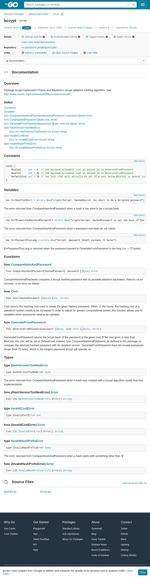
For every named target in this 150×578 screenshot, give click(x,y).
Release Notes (99, 544)
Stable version (124, 36)
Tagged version (97, 36)
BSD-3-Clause (84, 27)
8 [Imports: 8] (104, 27)
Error (54, 392)
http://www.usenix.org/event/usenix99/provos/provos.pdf (37, 94)
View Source (139, 161)
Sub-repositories (70, 534)
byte (85, 271)
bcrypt (56, 14)
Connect (126, 522)
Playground (39, 528)
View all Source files (133, 483)
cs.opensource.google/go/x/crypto (38, 47)
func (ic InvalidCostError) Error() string (31, 139)
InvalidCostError (22, 408)
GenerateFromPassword (28, 322)
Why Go (9, 522)
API (35, 544)
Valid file (33, 36)
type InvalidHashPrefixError (20, 143)
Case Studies (11, 534)
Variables (9, 111)
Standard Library (71, 528)
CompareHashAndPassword (31, 264)
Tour (35, 534)
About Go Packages (72, 539)
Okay (143, 572)
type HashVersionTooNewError (22, 127)
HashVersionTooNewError (29, 365)
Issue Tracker (99, 539)
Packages (69, 522)
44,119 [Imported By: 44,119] (126, 27)
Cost (14, 291)
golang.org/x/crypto (38, 14)
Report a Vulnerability (34, 52)
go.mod (34, 36)
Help (35, 550)
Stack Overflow (41, 539)
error (94, 271)
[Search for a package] (77, 5)
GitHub (124, 534)
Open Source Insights (65, 52)
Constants (10, 107)
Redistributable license (65, 36)
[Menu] (75, 60)
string (67, 399)
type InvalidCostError (16, 135)
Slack (123, 539)
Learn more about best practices (38, 42)
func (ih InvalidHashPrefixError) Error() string (35, 147)
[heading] (14, 4)
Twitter (124, 528)
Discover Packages (14, 14)
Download (97, 528)
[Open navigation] (142, 4)
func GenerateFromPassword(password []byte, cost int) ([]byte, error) (44, 123)
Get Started (40, 522)
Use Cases (9, 528)
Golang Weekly (129, 555)
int (30, 169)
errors (41, 200)
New (48, 200)
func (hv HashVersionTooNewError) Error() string (38, 131)
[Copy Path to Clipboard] (62, 13)
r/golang (125, 544)
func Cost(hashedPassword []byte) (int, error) (30, 119)
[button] (22, 36)
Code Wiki (90, 52)
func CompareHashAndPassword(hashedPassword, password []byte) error (48, 115)
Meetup (125, 550)
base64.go (10, 491)
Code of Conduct (100, 555)
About (95, 522)
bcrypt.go (45, 491)
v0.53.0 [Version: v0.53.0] (12, 27)
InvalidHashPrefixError (27, 441)
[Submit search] (134, 5)
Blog (94, 534)
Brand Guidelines (100, 550)
